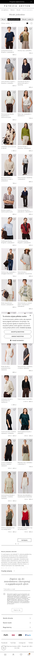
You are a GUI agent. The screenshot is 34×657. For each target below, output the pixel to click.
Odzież (13, 10)
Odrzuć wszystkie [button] (18, 336)
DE (31, 646)
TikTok (31, 642)
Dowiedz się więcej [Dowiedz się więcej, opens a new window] (25, 327)
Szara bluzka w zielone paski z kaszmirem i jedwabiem (25, 304)
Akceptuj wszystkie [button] (17, 332)
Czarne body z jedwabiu (25, 399)
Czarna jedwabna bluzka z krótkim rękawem (6, 464)
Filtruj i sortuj (6, 23)
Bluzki (18, 10)
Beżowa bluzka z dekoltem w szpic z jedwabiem (7, 179)
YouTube (13, 642)
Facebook (4, 642)
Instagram (22, 642)
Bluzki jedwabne (14, 19)
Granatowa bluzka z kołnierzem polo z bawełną (24, 83)
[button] (3, 648)
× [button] (30, 315)
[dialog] (17, 329)
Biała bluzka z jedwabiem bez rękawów (6, 368)
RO (18, 648)
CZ (15, 648)
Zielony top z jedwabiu (25, 50)
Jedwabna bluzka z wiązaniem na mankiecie (7, 400)
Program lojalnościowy (17, 2)
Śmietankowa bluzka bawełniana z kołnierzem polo (7, 115)
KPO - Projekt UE (23, 646)
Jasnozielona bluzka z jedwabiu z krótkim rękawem (8, 496)
